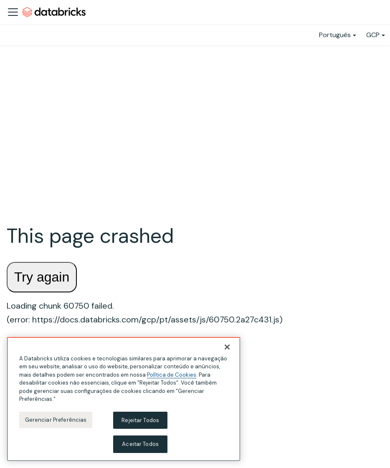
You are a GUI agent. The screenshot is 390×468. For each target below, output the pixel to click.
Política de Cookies (171, 374)
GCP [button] (373, 34)
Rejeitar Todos (140, 420)
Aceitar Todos (140, 444)
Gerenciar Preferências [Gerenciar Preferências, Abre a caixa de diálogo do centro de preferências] (56, 419)
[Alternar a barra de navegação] (13, 12)
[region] (124, 399)
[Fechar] (227, 347)
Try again (41, 276)
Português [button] (335, 34)
